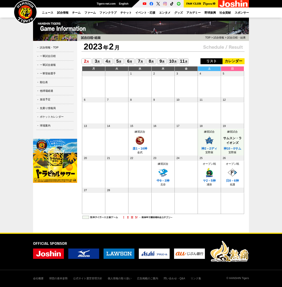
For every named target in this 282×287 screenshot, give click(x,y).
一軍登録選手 (48, 73)
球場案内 (45, 125)
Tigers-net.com (106, 3)
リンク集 (196, 278)
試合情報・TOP (49, 47)
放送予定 (45, 99)
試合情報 (218, 37)
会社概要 (38, 278)
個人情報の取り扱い (120, 278)
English (123, 3)
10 (172, 61)
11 (183, 61)
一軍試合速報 (48, 64)
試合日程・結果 (236, 37)
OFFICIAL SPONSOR (50, 243)
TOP (207, 37)
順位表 (44, 82)
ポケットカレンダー (52, 116)
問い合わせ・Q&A (174, 278)
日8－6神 (232, 180)
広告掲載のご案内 (147, 278)
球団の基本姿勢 (58, 278)
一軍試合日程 (48, 56)
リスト (211, 61)
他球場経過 (46, 90)
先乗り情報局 (48, 108)
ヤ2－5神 (209, 180)
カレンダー (233, 61)
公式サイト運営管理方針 (87, 278)
